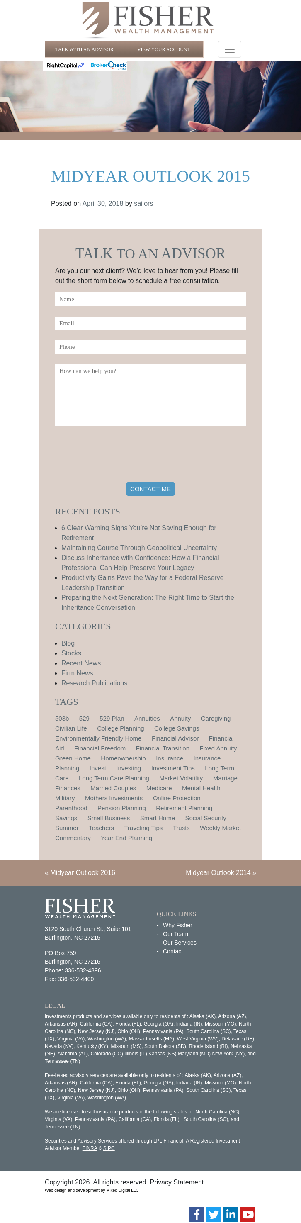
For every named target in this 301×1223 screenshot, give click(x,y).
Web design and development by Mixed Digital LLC (92, 1190)
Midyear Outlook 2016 (82, 872)
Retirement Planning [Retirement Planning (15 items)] (184, 807)
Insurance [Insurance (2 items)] (169, 758)
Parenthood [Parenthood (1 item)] (71, 807)
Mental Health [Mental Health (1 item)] (201, 788)
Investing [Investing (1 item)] (128, 768)
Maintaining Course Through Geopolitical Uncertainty (139, 547)
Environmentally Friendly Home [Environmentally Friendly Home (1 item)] (98, 738)
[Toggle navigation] (229, 49)
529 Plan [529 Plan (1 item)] (112, 718)
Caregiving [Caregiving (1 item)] (216, 718)
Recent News (81, 663)
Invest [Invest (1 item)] (98, 768)
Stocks (71, 653)
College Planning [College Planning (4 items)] (120, 728)
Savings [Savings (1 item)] (66, 817)
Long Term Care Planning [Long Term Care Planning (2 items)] (114, 778)
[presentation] (118, 456)
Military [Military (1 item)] (65, 798)
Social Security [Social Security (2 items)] (205, 817)
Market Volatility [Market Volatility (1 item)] (181, 778)
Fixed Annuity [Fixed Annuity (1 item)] (218, 748)
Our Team (175, 934)
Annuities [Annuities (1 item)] (147, 718)
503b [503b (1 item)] (62, 718)
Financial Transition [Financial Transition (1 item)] (162, 748)
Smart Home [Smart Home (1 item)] (157, 817)
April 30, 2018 (103, 203)
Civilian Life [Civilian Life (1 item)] (71, 728)
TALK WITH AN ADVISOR (84, 49)
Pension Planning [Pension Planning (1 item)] (121, 807)
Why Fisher (177, 925)
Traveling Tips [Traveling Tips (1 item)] (143, 827)
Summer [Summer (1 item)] (67, 827)
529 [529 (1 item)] (84, 718)
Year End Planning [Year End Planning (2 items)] (126, 837)
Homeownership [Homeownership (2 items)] (123, 758)
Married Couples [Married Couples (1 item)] (113, 788)
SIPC (109, 1148)
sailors (143, 203)
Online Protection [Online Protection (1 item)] (177, 798)
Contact (173, 951)
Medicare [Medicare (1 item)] (159, 788)
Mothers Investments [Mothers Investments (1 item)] (114, 798)
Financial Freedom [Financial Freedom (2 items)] (100, 748)
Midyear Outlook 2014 (218, 872)
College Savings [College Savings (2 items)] (176, 728)
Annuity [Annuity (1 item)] (180, 718)
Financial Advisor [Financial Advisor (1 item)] (175, 738)
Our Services (180, 942)
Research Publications (94, 683)
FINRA (90, 1148)
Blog (68, 643)
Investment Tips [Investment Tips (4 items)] (173, 768)
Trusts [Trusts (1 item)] (181, 827)
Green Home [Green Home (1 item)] (73, 758)
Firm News (77, 673)
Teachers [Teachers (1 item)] (101, 827)
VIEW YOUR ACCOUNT (163, 49)
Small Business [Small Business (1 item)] (108, 817)
